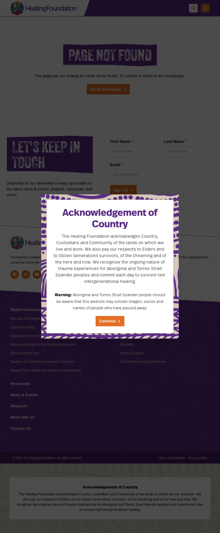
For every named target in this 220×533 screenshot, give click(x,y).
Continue (107, 321)
